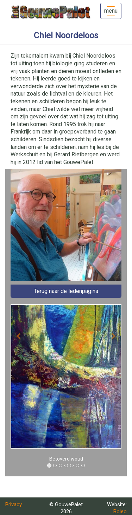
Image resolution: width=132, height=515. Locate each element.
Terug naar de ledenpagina (66, 291)
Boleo (120, 511)
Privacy (13, 504)
